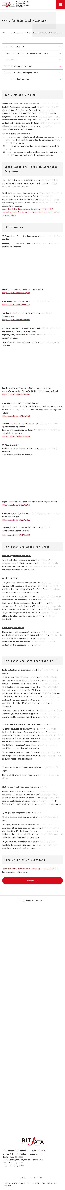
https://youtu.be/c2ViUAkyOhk (16, 520)
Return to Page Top (34, 901)
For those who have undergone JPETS (21, 73)
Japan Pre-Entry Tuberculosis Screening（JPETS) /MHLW (27, 209)
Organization (31, 33)
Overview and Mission (14, 47)
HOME (3, 33)
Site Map (23, 1177)
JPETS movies (10, 60)
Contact (30, 881)
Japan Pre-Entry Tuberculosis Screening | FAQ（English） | (30, 869)
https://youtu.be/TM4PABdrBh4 (16, 394)
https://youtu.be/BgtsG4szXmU (16, 505)
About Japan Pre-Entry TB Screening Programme (26, 53)
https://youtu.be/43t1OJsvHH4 (16, 535)
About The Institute (16, 33)
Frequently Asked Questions (17, 79)
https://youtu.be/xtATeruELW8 (16, 416)
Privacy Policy (36, 1177)
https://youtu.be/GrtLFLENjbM (16, 436)
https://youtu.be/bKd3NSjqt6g (16, 293)
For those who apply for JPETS (19, 66)
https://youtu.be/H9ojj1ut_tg (16, 304)
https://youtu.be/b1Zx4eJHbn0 (16, 320)
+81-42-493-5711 (15, 1163)
